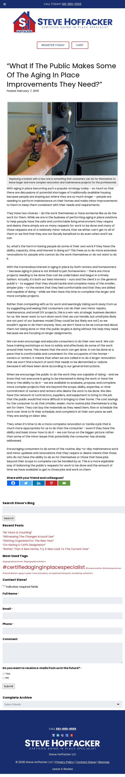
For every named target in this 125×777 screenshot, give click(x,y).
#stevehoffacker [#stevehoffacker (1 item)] (10, 573)
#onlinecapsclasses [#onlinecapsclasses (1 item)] (112, 568)
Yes (8, 673)
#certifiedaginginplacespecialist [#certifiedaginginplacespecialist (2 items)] (44, 567)
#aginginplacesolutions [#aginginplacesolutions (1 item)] (35, 561)
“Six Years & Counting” (17, 532)
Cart (80, 45)
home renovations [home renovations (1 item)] (40, 573)
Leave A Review (62, 769)
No (7, 677)
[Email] (64, 483)
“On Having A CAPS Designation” (24, 545)
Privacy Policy (64, 762)
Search (9, 518)
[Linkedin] (39, 483)
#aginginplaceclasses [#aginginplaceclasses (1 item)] (13, 561)
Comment (10, 639)
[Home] (62, 33)
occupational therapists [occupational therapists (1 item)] (60, 573)
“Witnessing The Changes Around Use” (28, 537)
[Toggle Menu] (4, 4)
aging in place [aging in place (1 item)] (24, 573)
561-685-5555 (71, 4)
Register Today (53, 45)
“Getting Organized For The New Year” (28, 541)
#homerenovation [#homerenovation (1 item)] (94, 568)
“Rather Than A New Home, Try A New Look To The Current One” (46, 549)
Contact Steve (86, 762)
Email (8, 609)
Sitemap (103, 762)
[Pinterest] (51, 483)
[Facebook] (13, 483)
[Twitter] (26, 483)
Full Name (11, 594)
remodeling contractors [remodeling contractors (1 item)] (82, 573)
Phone (8, 624)
